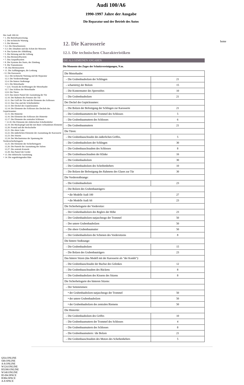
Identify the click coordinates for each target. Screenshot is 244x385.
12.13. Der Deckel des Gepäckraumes (21, 105)
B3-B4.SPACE (8, 375)
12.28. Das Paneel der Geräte (17, 152)
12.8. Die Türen (12, 92)
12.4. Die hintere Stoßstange (17, 81)
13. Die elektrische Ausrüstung (18, 154)
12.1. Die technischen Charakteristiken (96, 52)
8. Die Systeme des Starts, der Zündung (22, 62)
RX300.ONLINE (10, 369)
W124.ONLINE (9, 366)
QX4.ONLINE (8, 357)
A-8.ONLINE (8, 363)
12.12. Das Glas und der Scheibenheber (22, 103)
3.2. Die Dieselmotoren (15, 46)
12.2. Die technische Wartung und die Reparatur (26, 76)
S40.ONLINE (8, 360)
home (223, 41)
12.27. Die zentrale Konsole (17, 149)
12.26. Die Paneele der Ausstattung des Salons (25, 146)
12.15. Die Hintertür (14, 114)
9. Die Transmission (14, 65)
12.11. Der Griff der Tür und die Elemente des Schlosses (30, 100)
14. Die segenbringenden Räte (18, 157)
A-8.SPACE (7, 381)
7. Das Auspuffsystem (14, 59)
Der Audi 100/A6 (10, 35)
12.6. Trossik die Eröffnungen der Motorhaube (26, 86)
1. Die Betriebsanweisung (16, 37)
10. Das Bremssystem (14, 67)
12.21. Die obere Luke (15, 130)
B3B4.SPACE (8, 378)
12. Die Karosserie (12, 73)
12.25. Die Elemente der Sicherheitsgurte (23, 143)
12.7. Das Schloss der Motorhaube (20, 89)
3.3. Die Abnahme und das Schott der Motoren (25, 48)
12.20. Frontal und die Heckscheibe (20, 127)
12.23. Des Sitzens (13, 135)
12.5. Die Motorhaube (14, 84)
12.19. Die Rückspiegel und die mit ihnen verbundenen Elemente (33, 124)
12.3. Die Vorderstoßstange (17, 78)
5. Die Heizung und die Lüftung (19, 54)
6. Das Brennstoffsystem (16, 57)
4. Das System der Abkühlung (18, 51)
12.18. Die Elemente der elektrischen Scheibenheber (29, 122)
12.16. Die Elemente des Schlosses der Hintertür (26, 116)
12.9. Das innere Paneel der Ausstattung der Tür (26, 95)
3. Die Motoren (11, 43)
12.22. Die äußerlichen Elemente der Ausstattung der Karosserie (33, 133)
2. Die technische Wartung (16, 40)
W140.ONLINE (9, 372)
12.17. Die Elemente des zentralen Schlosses (24, 119)
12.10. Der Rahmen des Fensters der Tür (22, 97)
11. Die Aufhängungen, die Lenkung (21, 70)
